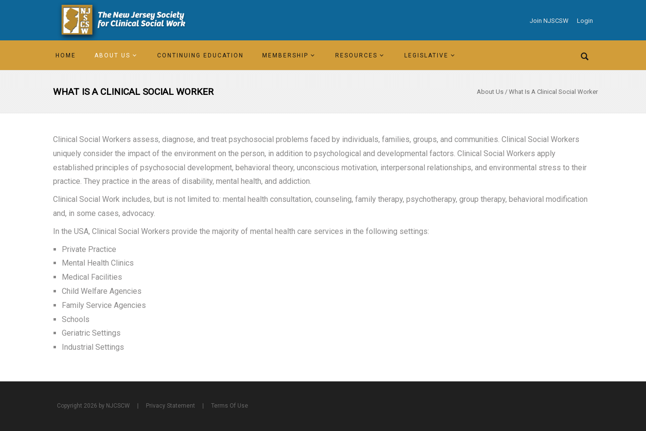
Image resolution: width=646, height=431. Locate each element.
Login (585, 21)
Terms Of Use (229, 405)
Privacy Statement (170, 405)
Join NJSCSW (549, 20)
